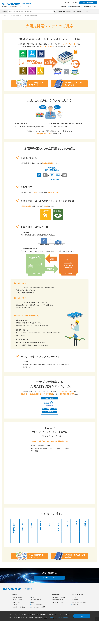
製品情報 (63, 7)
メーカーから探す (17, 600)
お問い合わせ (89, 2)
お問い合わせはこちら (51, 578)
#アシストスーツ (83, 11)
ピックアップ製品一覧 (16, 16)
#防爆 (77, 11)
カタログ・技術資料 (36, 604)
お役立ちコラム (76, 600)
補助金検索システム (57, 597)
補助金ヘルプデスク (57, 602)
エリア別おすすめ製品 (19, 607)
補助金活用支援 (75, 7)
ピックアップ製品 (36, 600)
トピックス (75, 597)
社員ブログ (75, 604)
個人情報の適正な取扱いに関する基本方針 (58, 617)
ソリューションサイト (37, 607)
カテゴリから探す (17, 597)
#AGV (74, 11)
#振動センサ (69, 11)
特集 (32, 597)
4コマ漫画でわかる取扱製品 (79, 602)
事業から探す (16, 602)
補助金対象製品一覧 (57, 600)
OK (82, 616)
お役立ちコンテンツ (90, 7)
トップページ (5, 16)
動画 (32, 602)
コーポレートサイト (70, 3)
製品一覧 (15, 604)
